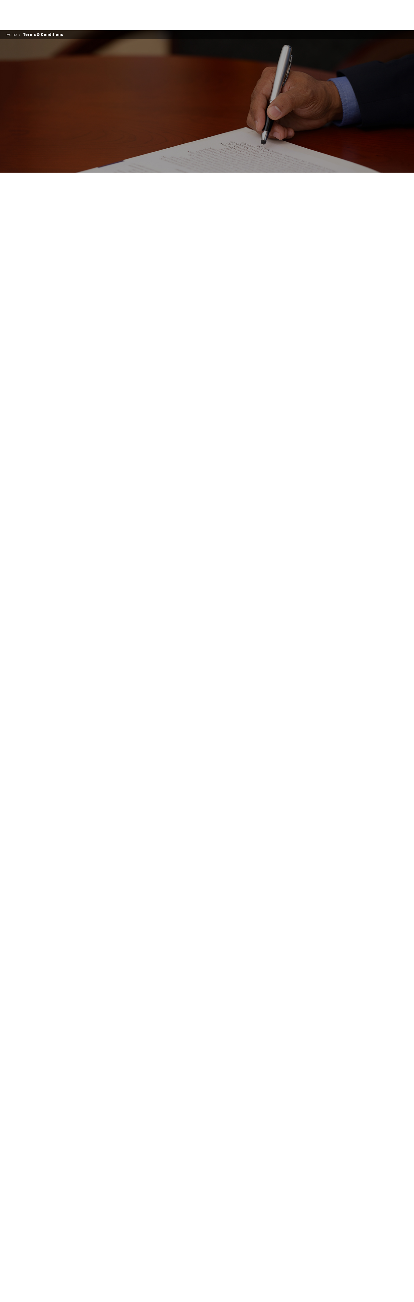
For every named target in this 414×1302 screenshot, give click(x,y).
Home (11, 34)
